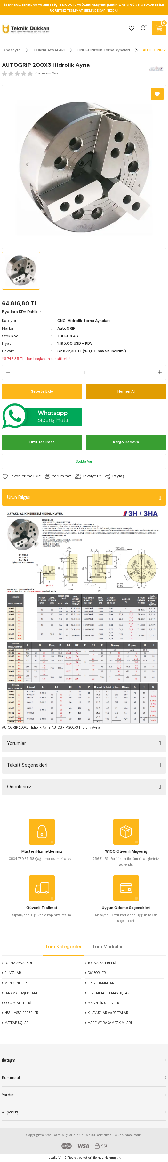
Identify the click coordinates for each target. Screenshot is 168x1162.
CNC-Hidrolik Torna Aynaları (83, 320)
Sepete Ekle (42, 391)
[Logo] (26, 28)
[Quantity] (84, 372)
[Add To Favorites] (157, 94)
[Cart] (159, 28)
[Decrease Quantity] (6, 372)
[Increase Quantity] (161, 372)
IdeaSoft (54, 1157)
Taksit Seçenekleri (27, 765)
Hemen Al (126, 391)
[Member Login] (144, 28)
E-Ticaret (71, 1158)
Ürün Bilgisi (18, 497)
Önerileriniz (19, 787)
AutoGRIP (66, 328)
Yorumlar (16, 743)
